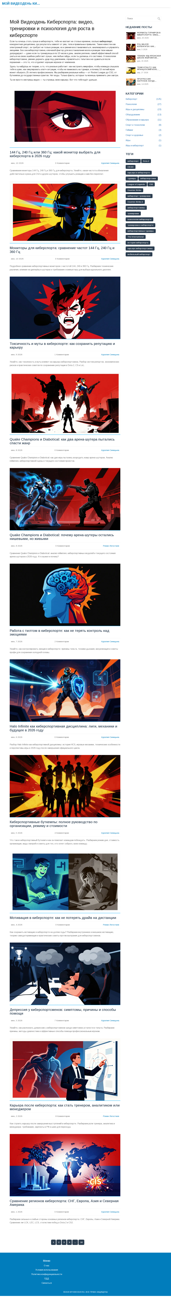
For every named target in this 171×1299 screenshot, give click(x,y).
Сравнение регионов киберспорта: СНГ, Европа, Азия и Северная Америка (56, 1206)
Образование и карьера (143, 119)
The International (136, 237)
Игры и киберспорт (143, 145)
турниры (132, 179)
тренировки (133, 214)
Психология (143, 104)
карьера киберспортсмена (140, 249)
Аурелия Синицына (110, 163)
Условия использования (46, 1273)
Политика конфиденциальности (46, 1277)
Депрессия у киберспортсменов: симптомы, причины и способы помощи (64, 1014)
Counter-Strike (135, 190)
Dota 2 (147, 161)
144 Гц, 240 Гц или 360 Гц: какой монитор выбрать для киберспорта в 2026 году (56, 154)
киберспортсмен (149, 179)
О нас (46, 1269)
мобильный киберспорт (139, 255)
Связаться (47, 1286)
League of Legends (137, 184)
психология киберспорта (140, 220)
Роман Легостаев (110, 547)
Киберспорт (143, 99)
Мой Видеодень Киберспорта (22, 3)
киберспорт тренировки (139, 196)
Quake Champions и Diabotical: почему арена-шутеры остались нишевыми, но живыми (63, 538)
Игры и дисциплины (143, 109)
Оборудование (143, 114)
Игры (143, 140)
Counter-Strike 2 (136, 202)
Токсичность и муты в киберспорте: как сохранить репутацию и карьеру (63, 346)
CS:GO (131, 167)
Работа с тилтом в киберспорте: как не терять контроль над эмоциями (60, 634)
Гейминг (143, 130)
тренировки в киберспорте (141, 225)
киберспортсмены (137, 208)
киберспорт (133, 161)
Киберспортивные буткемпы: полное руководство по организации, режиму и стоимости (54, 826)
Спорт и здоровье (143, 135)
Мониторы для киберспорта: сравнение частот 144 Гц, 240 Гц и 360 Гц (63, 250)
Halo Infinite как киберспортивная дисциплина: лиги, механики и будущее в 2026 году (64, 730)
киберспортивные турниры (141, 231)
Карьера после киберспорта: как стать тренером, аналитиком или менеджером (62, 1110)
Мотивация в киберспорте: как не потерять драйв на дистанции (63, 920)
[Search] (159, 18)
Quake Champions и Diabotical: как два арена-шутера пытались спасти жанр (63, 442)
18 (81, 1245)
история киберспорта (138, 243)
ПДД (46, 1282)
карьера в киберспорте (139, 173)
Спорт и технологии (143, 125)
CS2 (152, 184)
